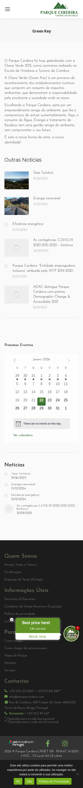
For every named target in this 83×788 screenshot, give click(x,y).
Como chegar (13, 641)
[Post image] (16, 180)
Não (29, 781)
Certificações (13, 572)
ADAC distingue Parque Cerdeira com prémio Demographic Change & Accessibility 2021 (51, 294)
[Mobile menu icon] (7, 9)
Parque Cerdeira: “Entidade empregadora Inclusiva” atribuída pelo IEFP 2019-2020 (43, 268)
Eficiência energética (27, 224)
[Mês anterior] (14, 360)
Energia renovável (46, 198)
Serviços (9, 670)
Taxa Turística (43, 173)
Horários (10, 663)
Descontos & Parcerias (19, 599)
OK (18, 781)
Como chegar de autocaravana (25, 648)
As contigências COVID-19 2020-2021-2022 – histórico (53, 242)
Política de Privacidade (54, 781)
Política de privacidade (19, 614)
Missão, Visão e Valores (20, 565)
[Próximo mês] (69, 360)
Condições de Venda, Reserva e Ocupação (33, 606)
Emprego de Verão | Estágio (23, 579)
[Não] (77, 774)
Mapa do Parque (15, 655)
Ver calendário (23, 435)
